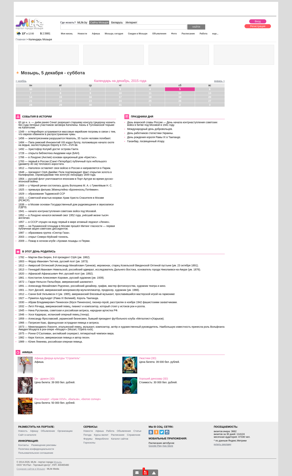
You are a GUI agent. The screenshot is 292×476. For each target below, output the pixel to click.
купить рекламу (222, 444)
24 (120, 100)
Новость (23, 431)
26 (179, 100)
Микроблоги (102, 438)
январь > (219, 81)
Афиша (96, 33)
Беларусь (117, 22)
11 (150, 93)
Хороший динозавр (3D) (153, 378)
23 (90, 100)
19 (179, 97)
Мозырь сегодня (114, 33)
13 (209, 93)
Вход (258, 21)
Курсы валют (101, 434)
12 (179, 93)
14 (30, 97)
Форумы (88, 438)
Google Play (155, 445)
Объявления (159, 33)
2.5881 (45, 33)
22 (60, 100)
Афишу (34, 431)
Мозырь (58, 462)
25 (150, 100)
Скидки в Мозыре (137, 33)
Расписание (188, 33)
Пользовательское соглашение (35, 452)
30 (30, 89)
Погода (87, 434)
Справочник (133, 434)
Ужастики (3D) (147, 358)
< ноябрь (21, 81)
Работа (203, 33)
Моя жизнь (67, 33)
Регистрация (257, 26)
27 (209, 100)
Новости (82, 33)
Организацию (65, 431)
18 (150, 97)
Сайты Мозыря (99, 22)
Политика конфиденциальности (36, 449)
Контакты (23, 445)
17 (120, 97)
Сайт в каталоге (27, 434)
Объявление (48, 431)
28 (30, 104)
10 (120, 93)
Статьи (137, 431)
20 (209, 97)
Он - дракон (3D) (44, 378)
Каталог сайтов (119, 438)
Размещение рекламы (43, 445)
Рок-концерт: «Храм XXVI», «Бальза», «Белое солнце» (67, 399)
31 (120, 104)
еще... (215, 33)
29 (60, 104)
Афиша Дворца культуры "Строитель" (57, 358)
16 (90, 97)
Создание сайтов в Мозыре (31, 469)
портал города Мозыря (30, 27)
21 (30, 100)
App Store (167, 445)
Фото (174, 33)
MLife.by (82, 22)
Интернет (131, 22)
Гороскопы (89, 442)
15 (60, 97)
